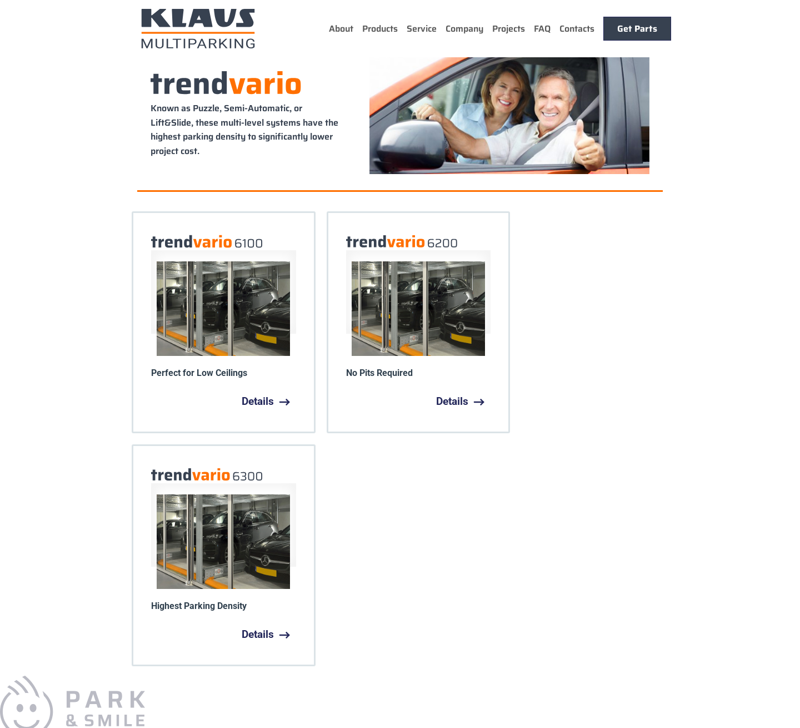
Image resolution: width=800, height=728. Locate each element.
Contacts (576, 29)
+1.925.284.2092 (97, 623)
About (341, 29)
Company (464, 29)
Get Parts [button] (637, 29)
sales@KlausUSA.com (76, 678)
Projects (508, 29)
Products (380, 29)
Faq (391, 540)
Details (254, 401)
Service (422, 29)
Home (196, 540)
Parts (417, 540)
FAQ (542, 29)
